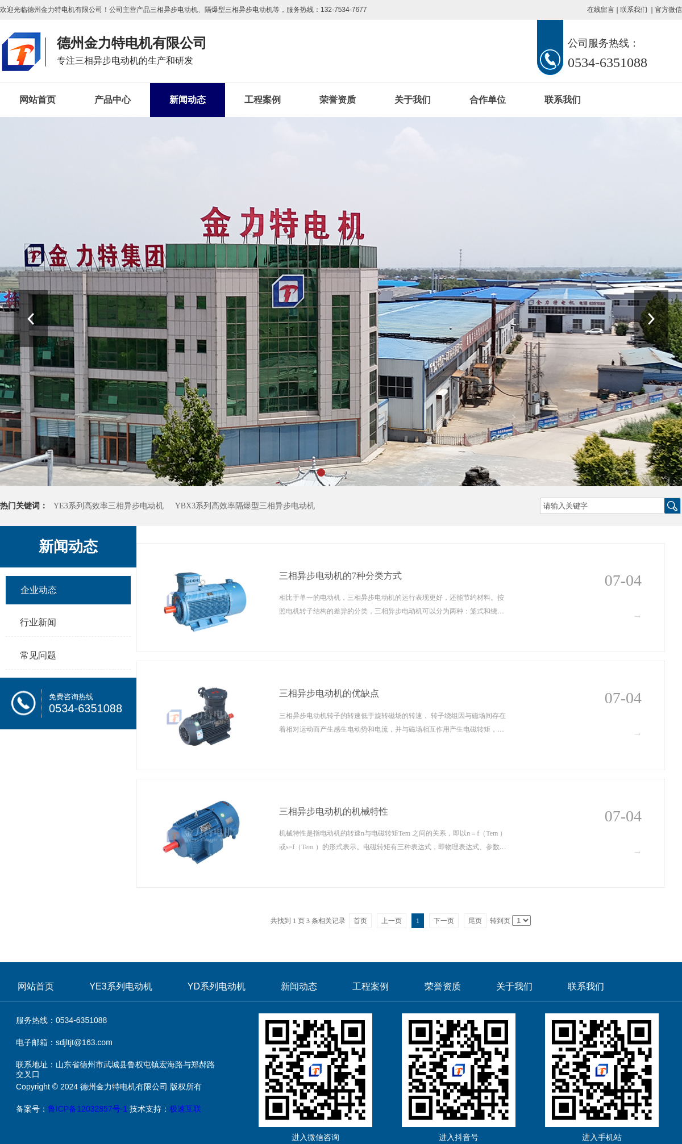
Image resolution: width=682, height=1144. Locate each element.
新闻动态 (187, 100)
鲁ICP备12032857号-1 (87, 1108)
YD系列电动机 (217, 986)
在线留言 (600, 10)
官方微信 (668, 10)
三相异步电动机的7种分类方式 (340, 576)
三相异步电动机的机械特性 (333, 811)
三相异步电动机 (174, 10)
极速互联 (185, 1108)
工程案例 (262, 100)
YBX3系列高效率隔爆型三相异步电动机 (245, 506)
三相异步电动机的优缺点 (329, 693)
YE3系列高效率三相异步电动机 (108, 506)
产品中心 (112, 100)
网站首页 (37, 100)
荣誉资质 (337, 100)
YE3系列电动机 (120, 986)
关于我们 (412, 100)
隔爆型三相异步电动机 (239, 10)
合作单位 (487, 100)
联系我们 (633, 10)
